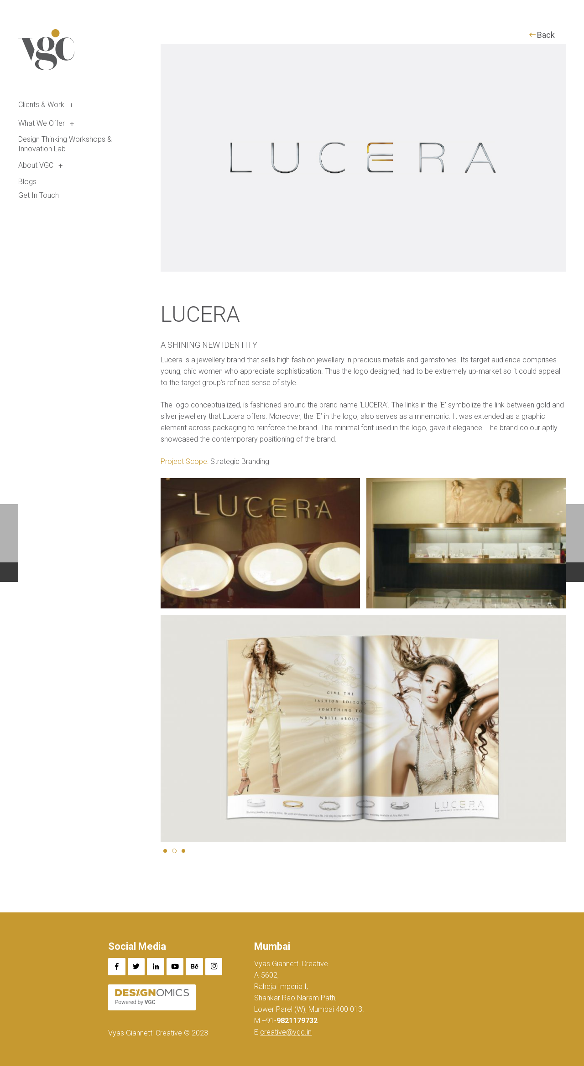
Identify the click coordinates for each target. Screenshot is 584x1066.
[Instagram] (214, 966)
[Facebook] (116, 966)
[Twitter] (136, 966)
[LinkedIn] (155, 966)
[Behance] (194, 966)
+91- (289, 1020)
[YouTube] (175, 966)
